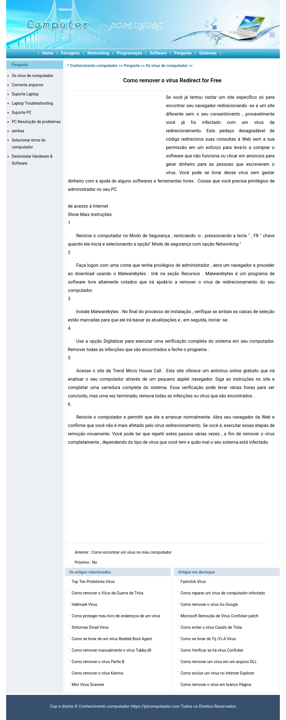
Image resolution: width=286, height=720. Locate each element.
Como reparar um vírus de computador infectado (223, 593)
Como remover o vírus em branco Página (216, 684)
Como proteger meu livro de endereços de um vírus (116, 616)
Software (158, 53)
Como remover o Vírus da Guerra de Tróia (108, 593)
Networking (98, 53)
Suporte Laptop (25, 94)
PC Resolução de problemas (36, 121)
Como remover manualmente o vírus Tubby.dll (112, 650)
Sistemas (208, 53)
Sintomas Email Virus (90, 627)
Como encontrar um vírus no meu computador (132, 552)
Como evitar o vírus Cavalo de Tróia (211, 627)
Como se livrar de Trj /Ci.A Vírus (208, 639)
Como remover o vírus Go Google (209, 604)
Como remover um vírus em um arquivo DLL (219, 661)
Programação (129, 53)
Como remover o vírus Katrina (98, 673)
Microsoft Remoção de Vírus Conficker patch (219, 616)
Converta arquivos (27, 85)
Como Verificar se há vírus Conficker (212, 650)
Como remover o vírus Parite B (98, 661)
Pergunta (183, 53)
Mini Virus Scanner (88, 684)
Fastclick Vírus (193, 581)
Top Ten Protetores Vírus (93, 581)
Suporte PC (21, 112)
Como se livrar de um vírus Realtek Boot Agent (112, 639)
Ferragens (70, 53)
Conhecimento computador (94, 65)
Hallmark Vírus (85, 604)
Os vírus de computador (32, 75)
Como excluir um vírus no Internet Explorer (217, 673)
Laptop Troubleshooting (32, 103)
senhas (18, 131)
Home (47, 53)
